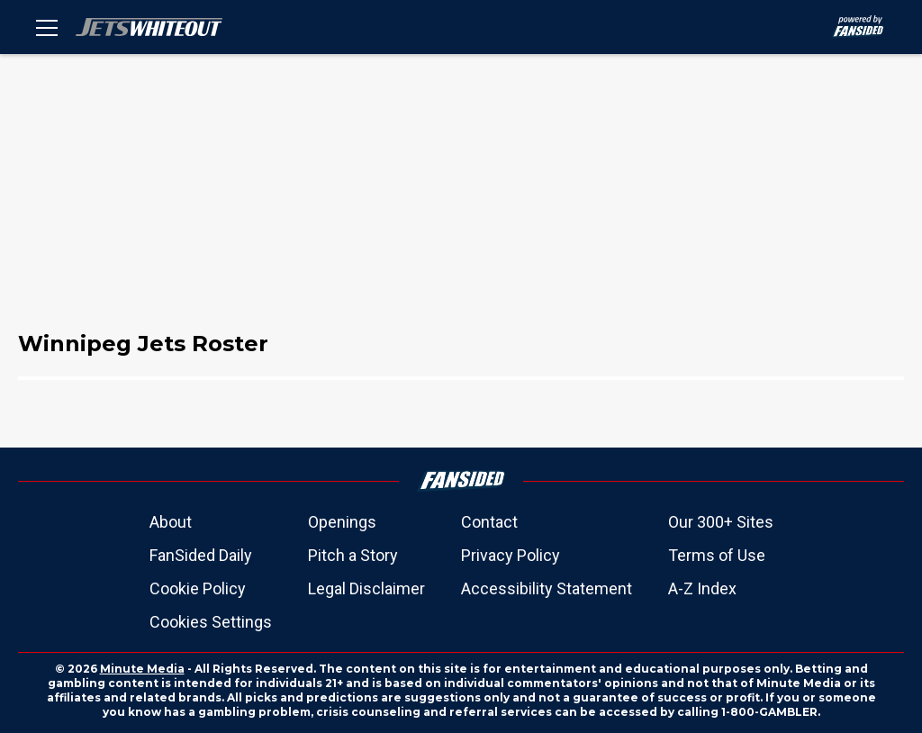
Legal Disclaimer (366, 588)
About (170, 521)
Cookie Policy (197, 588)
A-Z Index (702, 588)
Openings (342, 521)
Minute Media (142, 668)
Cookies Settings (210, 621)
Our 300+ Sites (720, 521)
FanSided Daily (200, 555)
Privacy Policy (510, 555)
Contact (489, 521)
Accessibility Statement (546, 588)
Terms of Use (716, 555)
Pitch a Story (353, 555)
